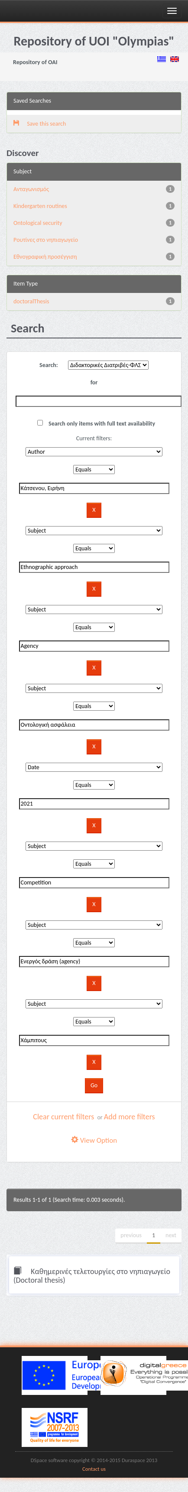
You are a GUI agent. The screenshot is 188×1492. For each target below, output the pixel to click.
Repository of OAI (35, 62)
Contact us (94, 1469)
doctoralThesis (31, 301)
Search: (48, 365)
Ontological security (37, 223)
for (94, 382)
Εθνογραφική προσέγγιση (45, 256)
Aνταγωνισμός (31, 189)
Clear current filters (63, 1116)
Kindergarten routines (40, 206)
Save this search (39, 123)
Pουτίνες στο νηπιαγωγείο (45, 240)
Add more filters (129, 1116)
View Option (94, 1140)
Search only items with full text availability (96, 423)
